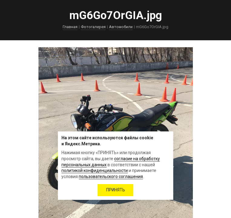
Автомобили (121, 27)
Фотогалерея (93, 27)
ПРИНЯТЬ (115, 189)
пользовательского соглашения (111, 176)
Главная (70, 27)
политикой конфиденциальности (94, 170)
